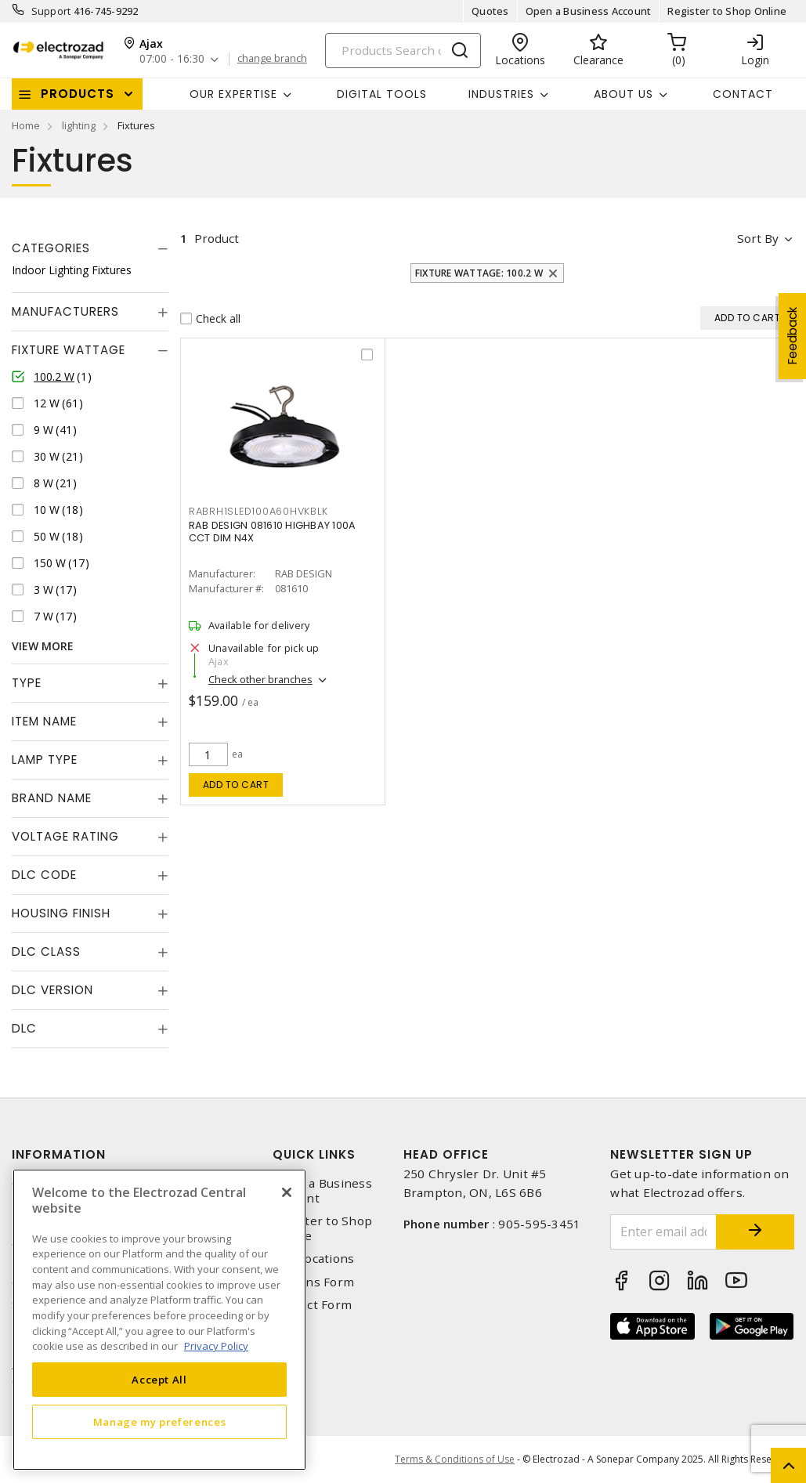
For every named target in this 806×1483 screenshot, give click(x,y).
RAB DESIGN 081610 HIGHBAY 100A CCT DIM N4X (272, 531)
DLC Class (46, 951)
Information (59, 1154)
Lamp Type (45, 759)
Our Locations (313, 1258)
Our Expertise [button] (233, 94)
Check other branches (260, 679)
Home (26, 125)
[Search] (403, 50)
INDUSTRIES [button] (501, 94)
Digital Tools (382, 94)
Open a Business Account (589, 11)
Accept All (159, 1380)
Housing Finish (61, 913)
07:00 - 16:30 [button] (171, 59)
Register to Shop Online (726, 11)
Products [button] (77, 93)
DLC (24, 1028)
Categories (51, 248)
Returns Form (313, 1282)
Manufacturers (65, 311)
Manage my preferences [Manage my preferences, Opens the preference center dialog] (159, 1422)
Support (51, 11)
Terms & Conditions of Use (455, 1459)
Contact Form (312, 1304)
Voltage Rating (65, 836)
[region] (159, 1319)
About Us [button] (623, 94)
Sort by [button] (758, 238)
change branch (272, 58)
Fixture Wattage (68, 350)
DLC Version (52, 990)
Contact (743, 94)
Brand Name (52, 798)
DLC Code (44, 874)
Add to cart (236, 784)
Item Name (44, 721)
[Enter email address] (663, 1232)
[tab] (90, 248)
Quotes (490, 11)
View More (43, 645)
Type (27, 683)
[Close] (286, 1192)
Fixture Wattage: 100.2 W (479, 273)
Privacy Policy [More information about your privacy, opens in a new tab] (216, 1346)
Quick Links (314, 1154)
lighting (79, 125)
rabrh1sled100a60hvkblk (258, 511)
